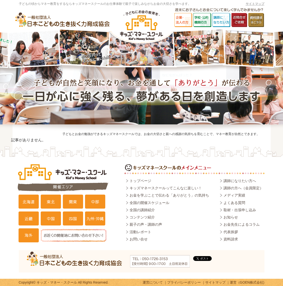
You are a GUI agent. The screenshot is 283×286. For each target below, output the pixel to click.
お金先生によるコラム (242, 224)
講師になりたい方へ (240, 181)
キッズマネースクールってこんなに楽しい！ (166, 188)
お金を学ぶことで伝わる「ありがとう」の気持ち (169, 195)
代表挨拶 (231, 232)
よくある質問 (234, 203)
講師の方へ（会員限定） (243, 188)
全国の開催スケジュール (149, 203)
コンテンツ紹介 (142, 217)
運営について (153, 282)
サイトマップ (255, 4)
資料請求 (231, 239)
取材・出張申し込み (240, 210)
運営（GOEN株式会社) (247, 282)
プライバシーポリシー (184, 282)
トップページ (140, 181)
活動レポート (140, 232)
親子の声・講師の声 (146, 224)
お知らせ (231, 217)
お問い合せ (139, 239)
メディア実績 (234, 195)
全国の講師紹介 (142, 210)
